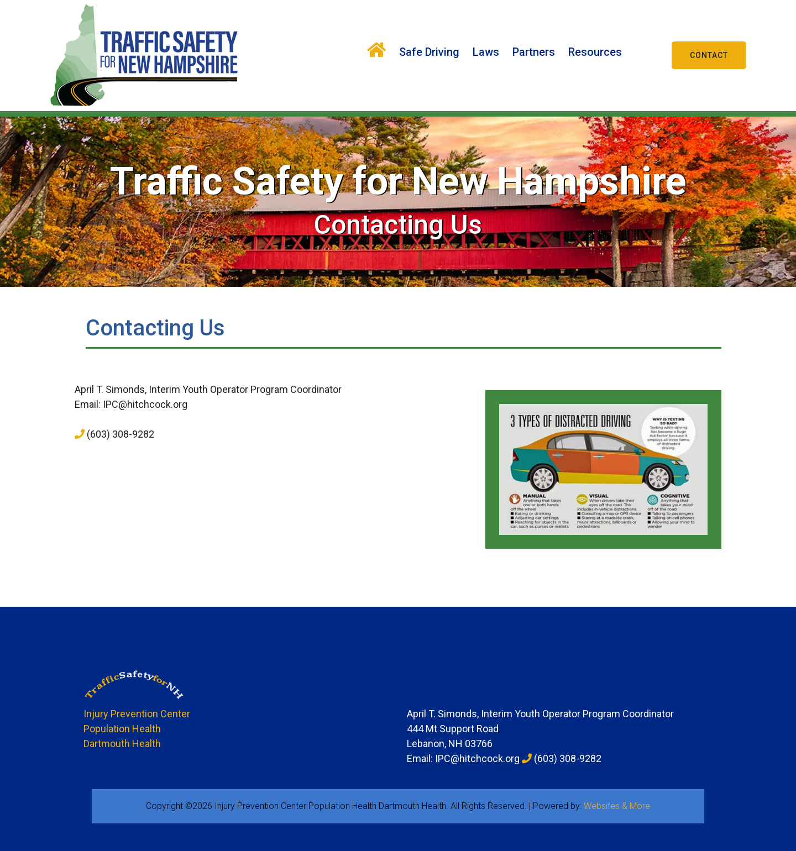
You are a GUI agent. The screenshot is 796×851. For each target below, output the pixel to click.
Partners (533, 52)
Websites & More (617, 806)
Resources (595, 52)
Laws (486, 52)
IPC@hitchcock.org (145, 404)
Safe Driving (429, 52)
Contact (709, 55)
